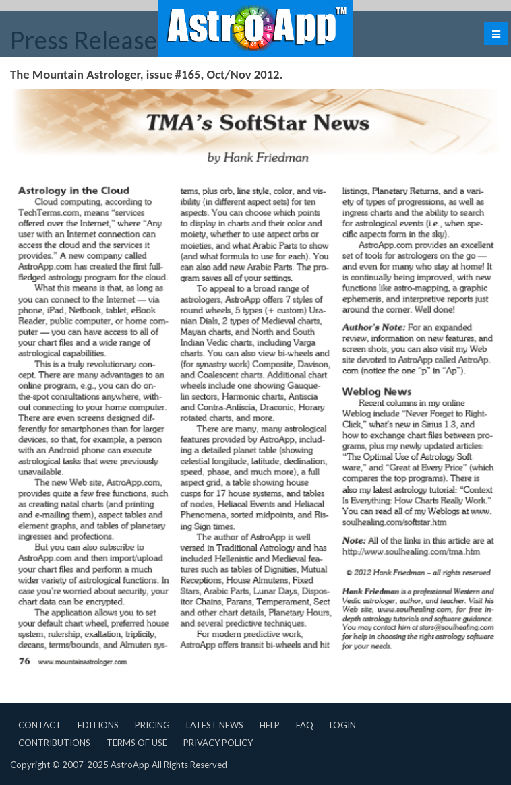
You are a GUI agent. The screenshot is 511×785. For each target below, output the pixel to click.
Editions (98, 725)
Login (343, 725)
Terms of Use (137, 742)
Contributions (54, 742)
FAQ (304, 725)
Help (270, 725)
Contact (39, 725)
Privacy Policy (218, 742)
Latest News (214, 725)
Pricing (152, 725)
